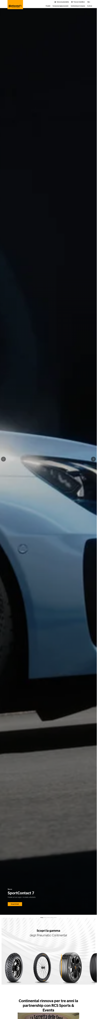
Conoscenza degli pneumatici (60, 6)
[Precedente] (3, 459)
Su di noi (89, 6)
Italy (88, 2)
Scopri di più (15, 904)
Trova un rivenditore (79, 2)
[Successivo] (93, 459)
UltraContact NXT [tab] (41, 917)
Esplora (40, 958)
